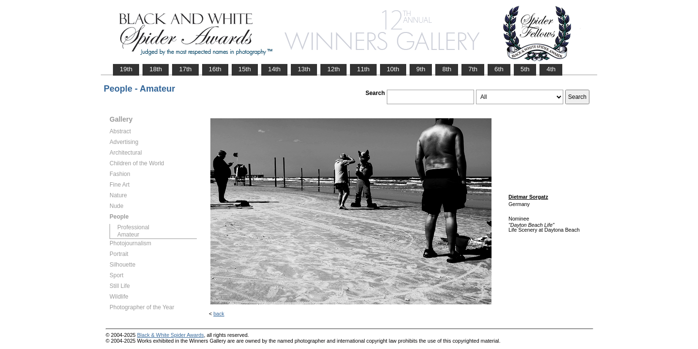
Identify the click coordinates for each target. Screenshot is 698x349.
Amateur (128, 234)
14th (274, 69)
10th (393, 69)
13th (304, 69)
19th (126, 69)
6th (499, 69)
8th (447, 69)
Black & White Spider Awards (170, 335)
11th (363, 69)
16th (215, 69)
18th (155, 69)
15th (244, 69)
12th (333, 69)
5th (525, 69)
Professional (133, 227)
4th (551, 69)
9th (421, 69)
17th (185, 69)
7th (473, 69)
